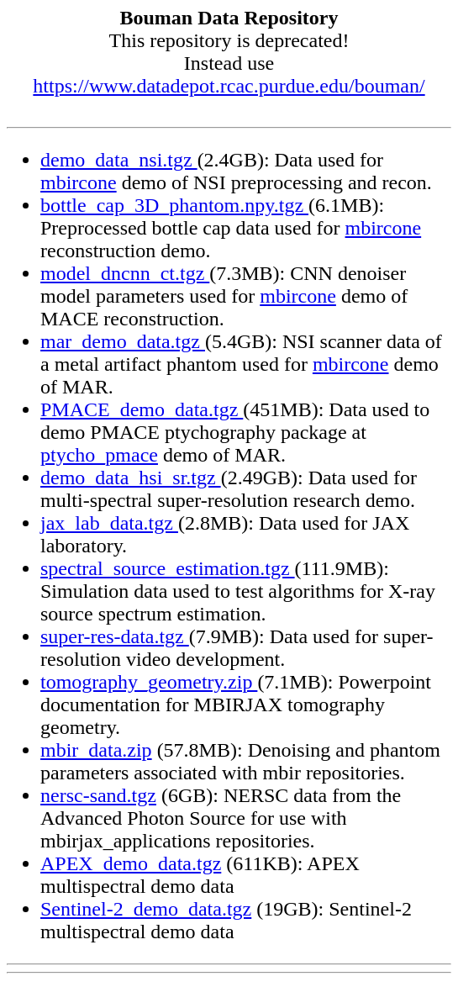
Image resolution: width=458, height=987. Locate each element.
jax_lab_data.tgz (109, 523)
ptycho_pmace (99, 455)
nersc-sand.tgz (98, 795)
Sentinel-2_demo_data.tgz (145, 909)
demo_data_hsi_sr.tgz (130, 477)
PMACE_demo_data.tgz (141, 409)
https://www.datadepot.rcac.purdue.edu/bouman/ (228, 86)
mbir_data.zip (96, 750)
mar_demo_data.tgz (122, 341)
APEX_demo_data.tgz (130, 863)
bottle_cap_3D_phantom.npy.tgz (174, 205)
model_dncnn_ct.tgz (124, 273)
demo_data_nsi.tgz (118, 160)
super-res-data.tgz (114, 636)
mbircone (78, 182)
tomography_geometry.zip (148, 682)
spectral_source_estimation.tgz (167, 568)
